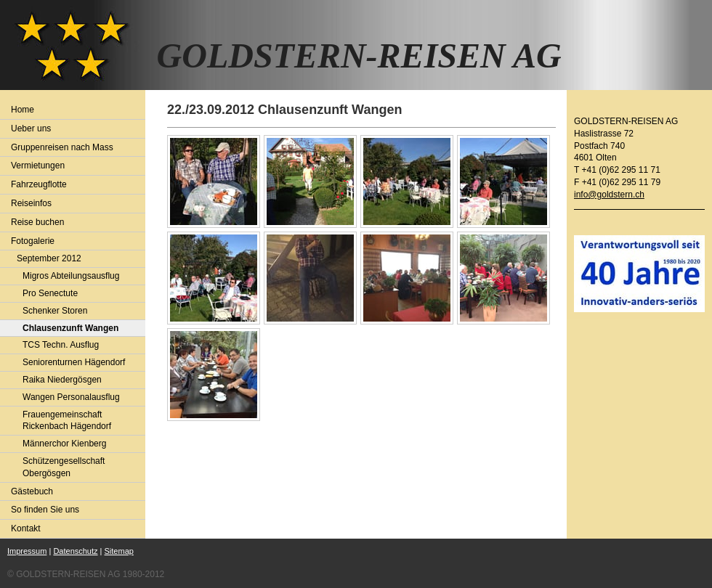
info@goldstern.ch (609, 194)
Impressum (26, 551)
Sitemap (119, 551)
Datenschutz (75, 551)
